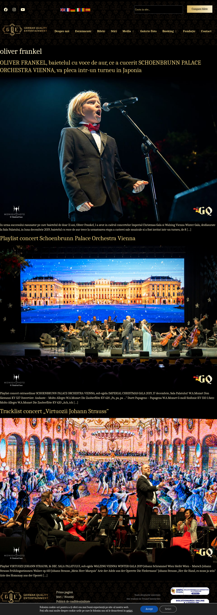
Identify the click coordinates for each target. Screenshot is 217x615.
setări (128, 610)
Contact (206, 33)
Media (128, 33)
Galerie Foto (148, 33)
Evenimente (83, 33)
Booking (169, 33)
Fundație (189, 33)
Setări (168, 609)
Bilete (101, 33)
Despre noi (62, 33)
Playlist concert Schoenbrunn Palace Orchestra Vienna (67, 239)
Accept (148, 609)
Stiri (114, 33)
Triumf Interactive (151, 600)
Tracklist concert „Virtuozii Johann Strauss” (54, 412)
